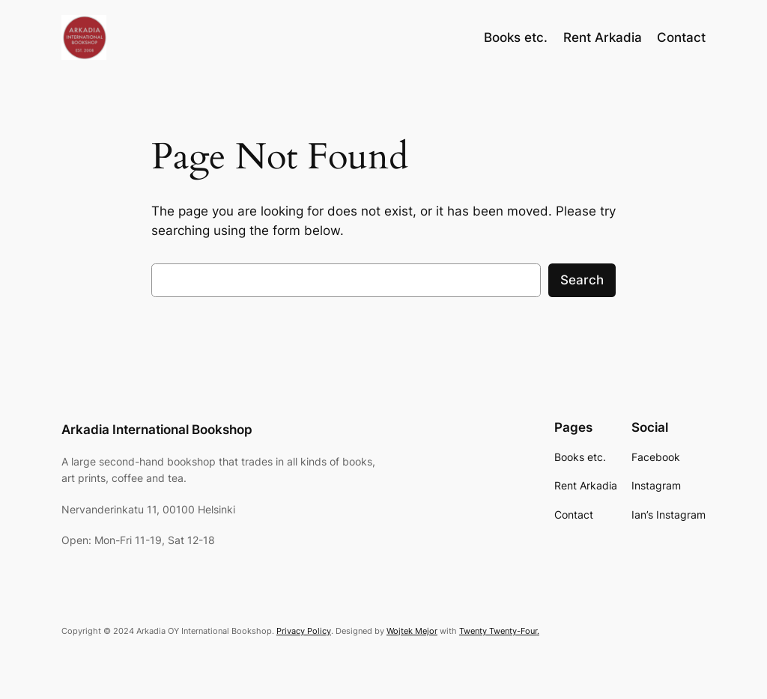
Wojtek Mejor (411, 631)
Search (582, 279)
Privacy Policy (303, 631)
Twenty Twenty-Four (498, 631)
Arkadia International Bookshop (156, 429)
